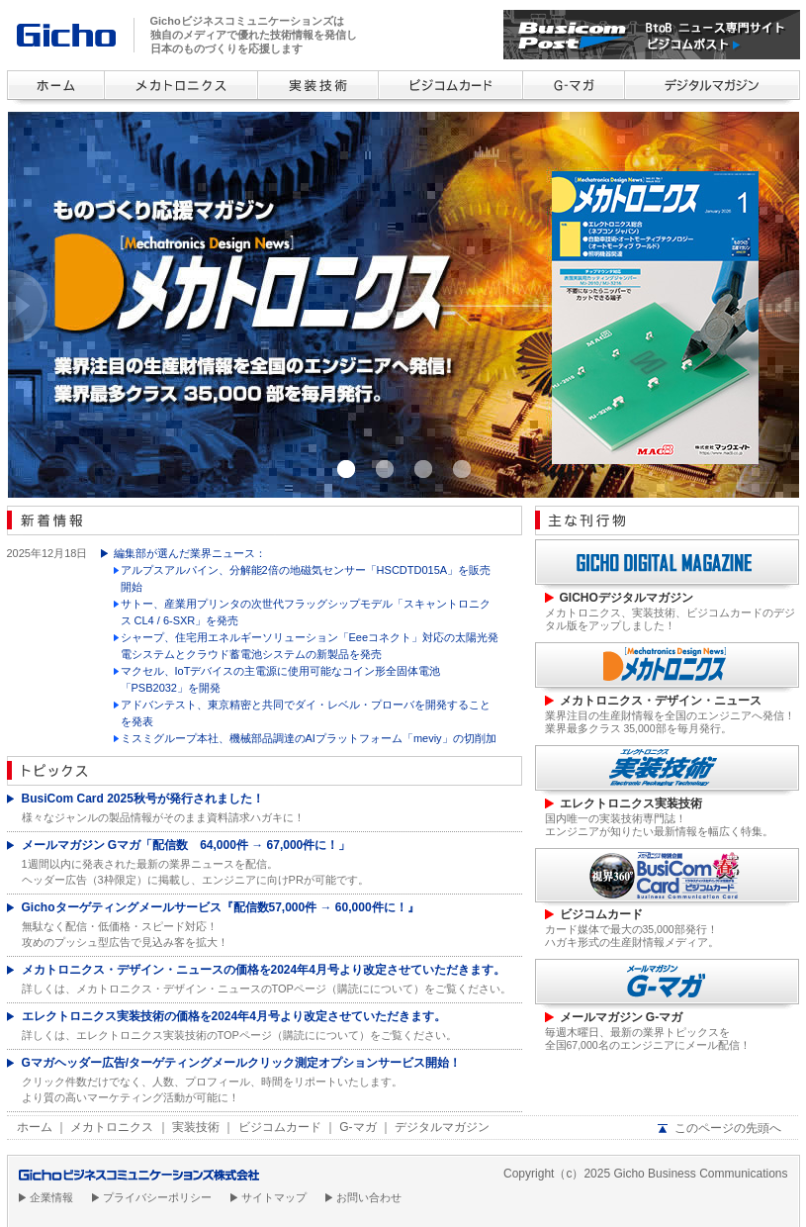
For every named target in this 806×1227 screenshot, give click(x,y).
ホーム (34, 1127)
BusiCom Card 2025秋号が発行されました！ (143, 798)
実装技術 (196, 1127)
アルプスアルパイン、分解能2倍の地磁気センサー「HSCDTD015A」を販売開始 (306, 578)
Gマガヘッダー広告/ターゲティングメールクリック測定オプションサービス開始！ (242, 1063)
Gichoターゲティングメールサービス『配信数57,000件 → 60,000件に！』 (220, 907)
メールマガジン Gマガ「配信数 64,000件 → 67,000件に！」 (186, 845)
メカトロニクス (111, 1127)
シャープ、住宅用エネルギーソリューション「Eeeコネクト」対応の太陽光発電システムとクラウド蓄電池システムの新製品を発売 (310, 645)
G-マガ (357, 1127)
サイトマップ (274, 1197)
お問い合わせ (369, 1197)
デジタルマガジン (442, 1127)
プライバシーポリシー (157, 1197)
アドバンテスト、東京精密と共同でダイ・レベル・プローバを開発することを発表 (306, 713)
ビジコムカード (279, 1127)
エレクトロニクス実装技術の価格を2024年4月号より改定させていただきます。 (234, 1016)
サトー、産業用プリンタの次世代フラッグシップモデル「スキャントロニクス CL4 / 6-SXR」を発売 (306, 612)
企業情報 (51, 1197)
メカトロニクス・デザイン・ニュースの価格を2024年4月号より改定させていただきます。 (263, 970)
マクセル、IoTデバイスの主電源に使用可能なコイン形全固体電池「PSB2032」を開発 (281, 679)
